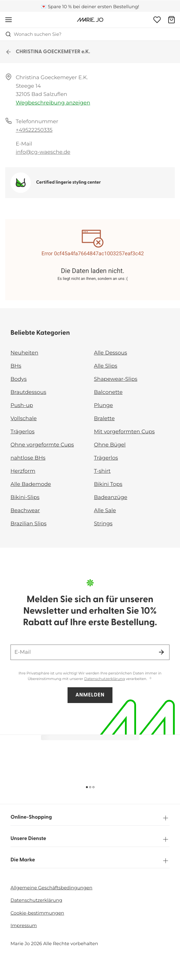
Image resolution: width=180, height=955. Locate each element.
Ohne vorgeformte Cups (42, 445)
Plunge (103, 405)
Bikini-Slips (24, 497)
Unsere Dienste (90, 839)
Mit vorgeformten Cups (124, 432)
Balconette (108, 392)
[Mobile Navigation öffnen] (8, 19)
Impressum (23, 925)
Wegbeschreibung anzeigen (53, 103)
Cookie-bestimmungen (37, 913)
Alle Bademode (30, 484)
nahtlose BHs (27, 458)
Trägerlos (22, 432)
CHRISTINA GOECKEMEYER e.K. (47, 52)
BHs (15, 366)
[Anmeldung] (157, 19)
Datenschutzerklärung (104, 678)
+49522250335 (34, 130)
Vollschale (23, 419)
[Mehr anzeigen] (150, 678)
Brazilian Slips (28, 524)
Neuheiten (24, 353)
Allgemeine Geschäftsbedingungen (51, 888)
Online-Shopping (90, 818)
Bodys (18, 379)
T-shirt (102, 471)
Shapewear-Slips (115, 379)
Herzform (22, 471)
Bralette (104, 419)
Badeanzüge (111, 497)
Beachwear (25, 511)
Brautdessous (28, 392)
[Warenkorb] (171, 19)
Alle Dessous (110, 353)
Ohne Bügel (110, 445)
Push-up (21, 405)
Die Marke (90, 861)
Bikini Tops (108, 484)
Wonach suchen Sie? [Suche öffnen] (33, 34)
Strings (103, 524)
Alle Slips (105, 366)
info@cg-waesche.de (43, 152)
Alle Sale (105, 511)
